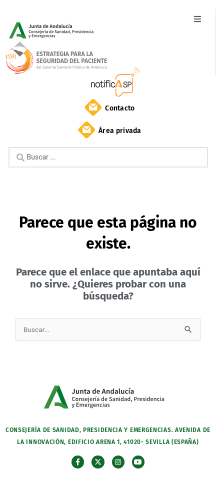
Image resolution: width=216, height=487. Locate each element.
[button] (197, 19)
